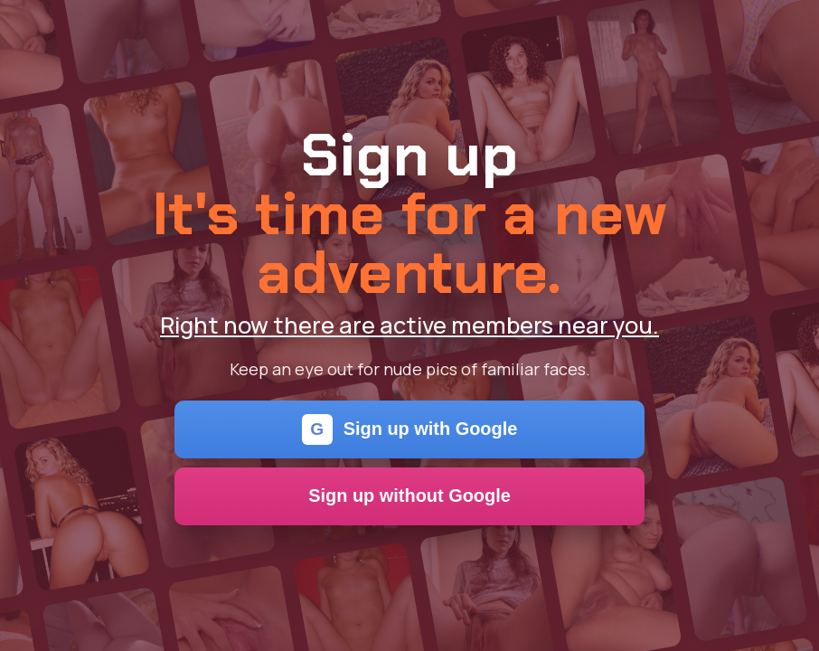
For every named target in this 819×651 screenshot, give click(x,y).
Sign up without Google (409, 495)
